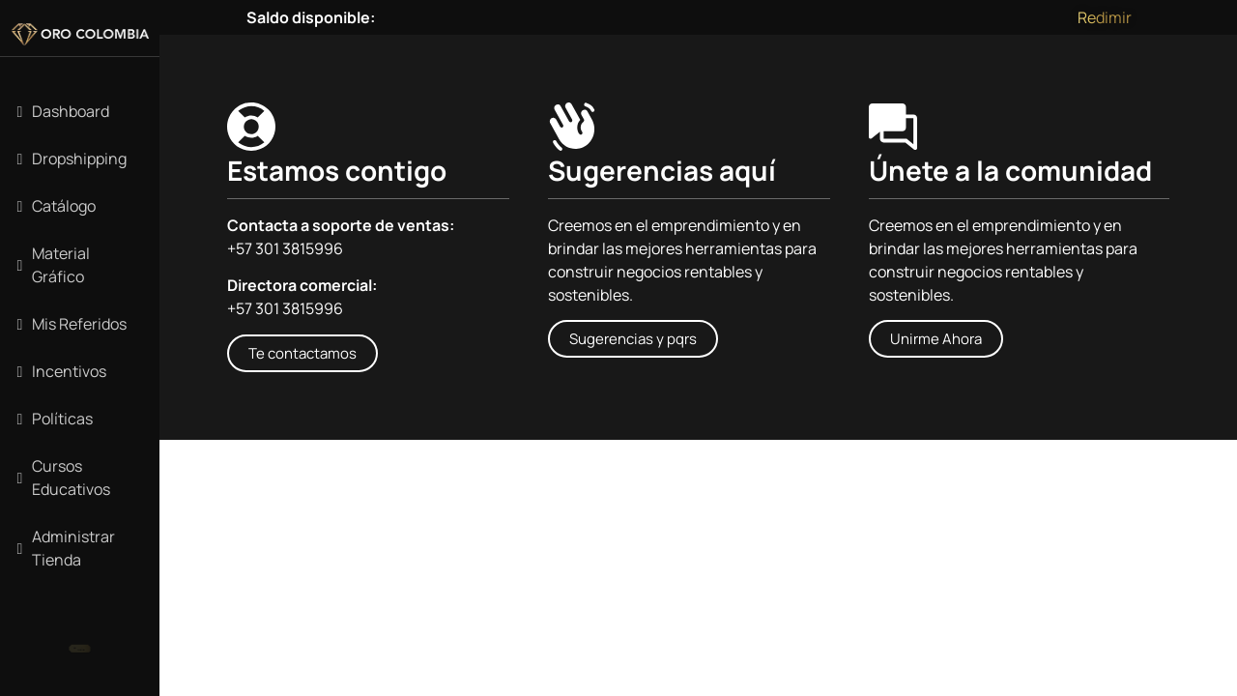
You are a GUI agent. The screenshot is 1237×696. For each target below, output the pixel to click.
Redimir (1105, 17)
